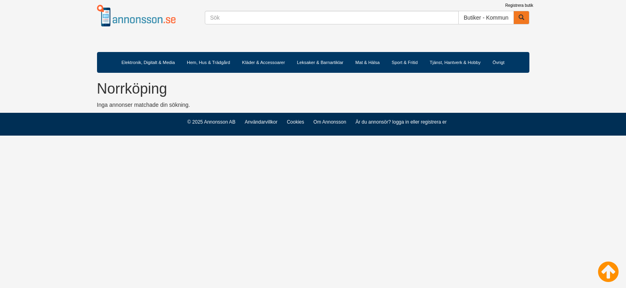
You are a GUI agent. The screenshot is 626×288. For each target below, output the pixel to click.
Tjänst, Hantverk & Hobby (455, 62)
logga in (400, 122)
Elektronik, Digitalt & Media (148, 62)
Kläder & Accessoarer (263, 62)
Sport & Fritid (405, 62)
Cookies (295, 122)
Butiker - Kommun (486, 17)
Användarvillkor (261, 122)
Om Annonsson (329, 122)
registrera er (434, 122)
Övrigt (499, 62)
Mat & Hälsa (367, 62)
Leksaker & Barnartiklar (320, 62)
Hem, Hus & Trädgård (208, 62)
